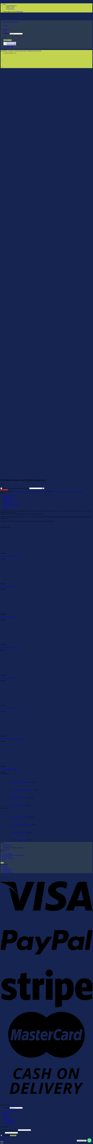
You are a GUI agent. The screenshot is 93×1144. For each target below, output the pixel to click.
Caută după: (6, 1108)
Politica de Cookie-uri (8, 858)
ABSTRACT (6, 29)
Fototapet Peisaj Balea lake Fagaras (10, 556)
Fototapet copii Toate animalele (9, 678)
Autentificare (13, 1135)
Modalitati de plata (7, 869)
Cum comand (5, 867)
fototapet (69, 491)
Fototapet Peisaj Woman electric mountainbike (12, 739)
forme (65, 491)
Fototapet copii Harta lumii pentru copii (10, 647)
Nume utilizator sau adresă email (9, 1130)
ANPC (3, 860)
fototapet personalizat (78, 491)
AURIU (5, 33)
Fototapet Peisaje (8, 497)
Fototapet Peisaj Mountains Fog (9, 617)
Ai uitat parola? (4, 1138)
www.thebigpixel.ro (5, 849)
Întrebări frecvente (7, 857)
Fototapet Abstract (8, 499)
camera (53, 491)
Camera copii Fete (10, 43)
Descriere (6, 508)
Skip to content (4, 1)
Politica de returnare (7, 872)
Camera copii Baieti (11, 44)
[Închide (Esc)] (1, 1141)
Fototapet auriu (7, 502)
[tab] (47, 508)
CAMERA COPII (7, 40)
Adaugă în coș (4, 489)
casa (56, 491)
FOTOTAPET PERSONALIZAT (11, 22)
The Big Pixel (13, 1105)
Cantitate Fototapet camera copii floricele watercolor (15, 488)
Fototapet (10, 51)
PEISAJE (5, 26)
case (59, 491)
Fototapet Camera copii (20, 51)
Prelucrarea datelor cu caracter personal (13, 855)
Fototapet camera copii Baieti (10, 504)
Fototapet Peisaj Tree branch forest (10, 708)
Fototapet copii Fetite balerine (8, 586)
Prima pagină (4, 51)
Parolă (3, 1133)
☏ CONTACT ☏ (8, 47)
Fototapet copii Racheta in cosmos (9, 769)
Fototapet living (7, 500)
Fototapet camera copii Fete (34, 51)
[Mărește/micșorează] (2, 1141)
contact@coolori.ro (7, 846)
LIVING (5, 36)
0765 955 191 (19, 11)
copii (62, 491)
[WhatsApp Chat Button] (89, 1140)
